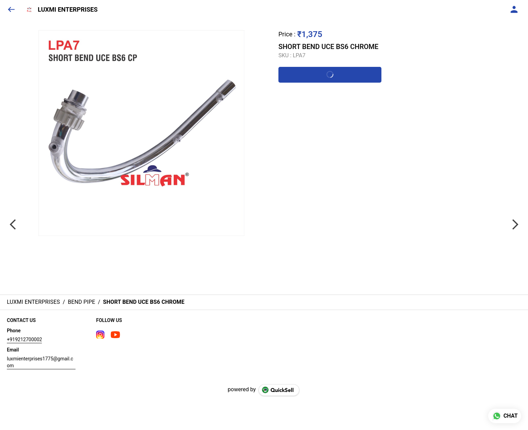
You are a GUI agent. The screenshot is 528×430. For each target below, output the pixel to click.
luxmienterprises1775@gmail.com (40, 362)
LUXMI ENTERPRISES (67, 9)
